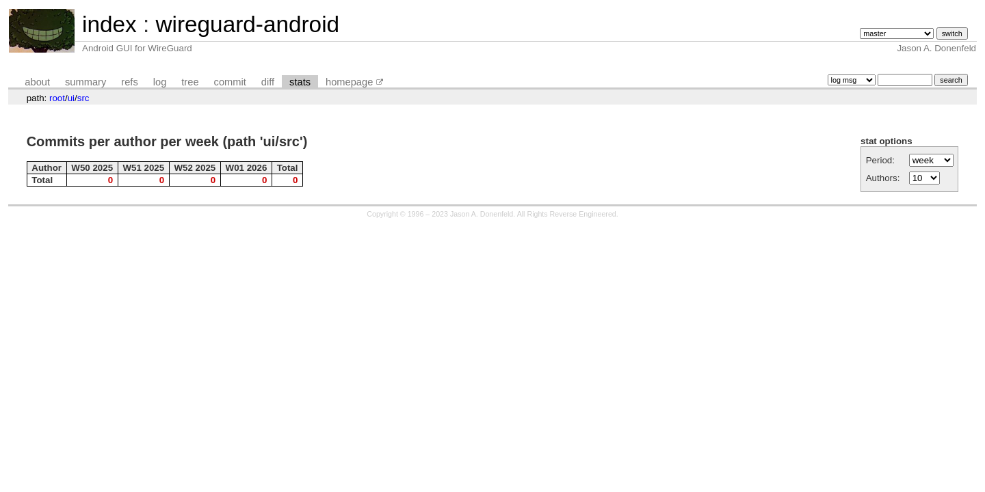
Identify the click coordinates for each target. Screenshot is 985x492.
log (160, 82)
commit (230, 82)
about (37, 82)
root (57, 98)
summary (85, 82)
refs (129, 82)
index (109, 24)
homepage (349, 82)
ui (71, 98)
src (83, 98)
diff (267, 82)
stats (300, 82)
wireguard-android (247, 24)
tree (189, 82)
